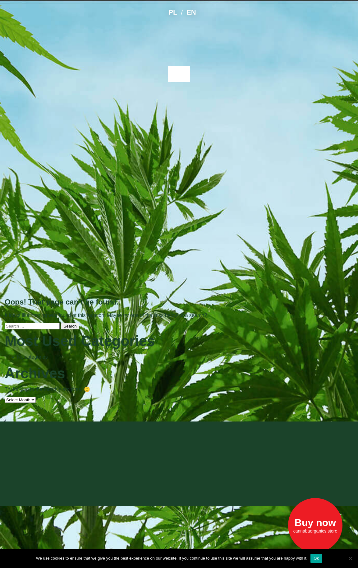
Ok (316, 558)
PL (172, 12)
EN (191, 12)
